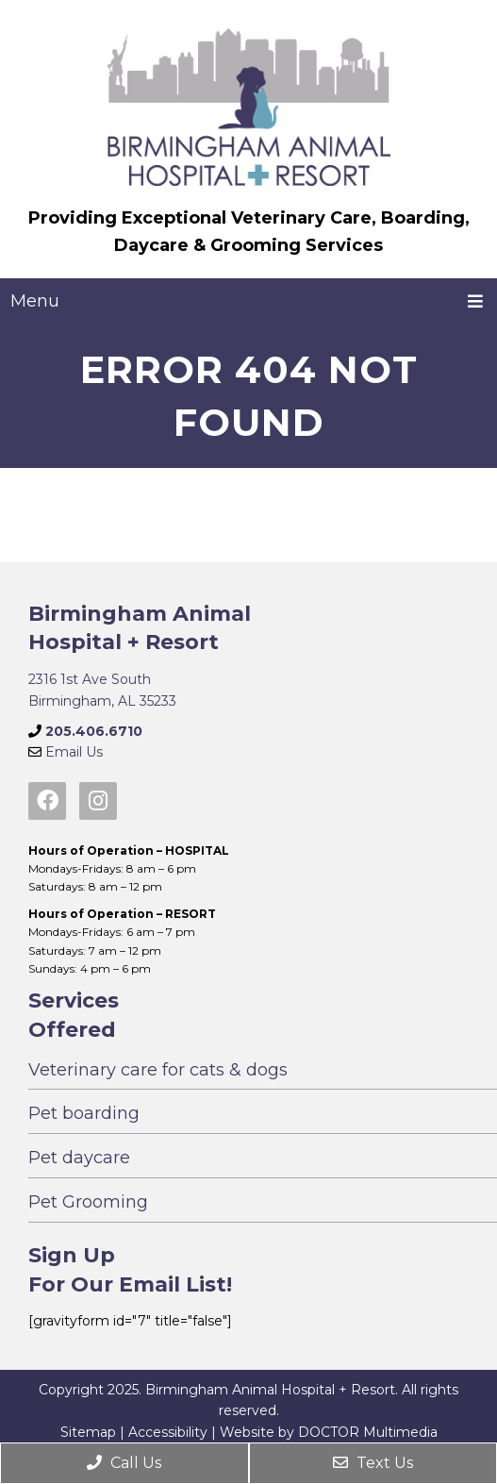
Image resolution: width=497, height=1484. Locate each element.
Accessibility (167, 1432)
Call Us (124, 1463)
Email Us (74, 751)
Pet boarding (84, 1113)
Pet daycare (79, 1157)
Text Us (373, 1463)
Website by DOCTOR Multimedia (329, 1432)
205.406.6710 (93, 731)
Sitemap (88, 1432)
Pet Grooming (88, 1202)
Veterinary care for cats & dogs (158, 1069)
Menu (34, 301)
